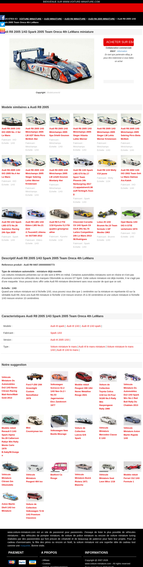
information (122, 51)
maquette (25, 538)
